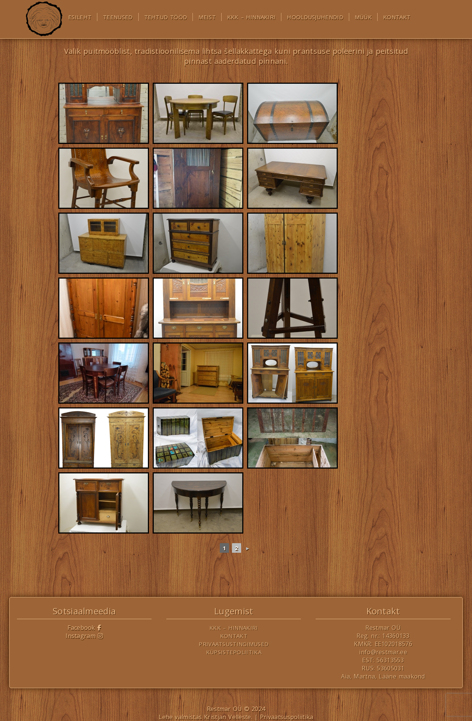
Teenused (117, 17)
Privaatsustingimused (233, 644)
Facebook (84, 628)
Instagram (84, 636)
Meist (207, 17)
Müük (363, 17)
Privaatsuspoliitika (286, 717)
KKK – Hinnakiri (251, 17)
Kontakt (396, 17)
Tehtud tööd (165, 17)
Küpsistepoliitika (233, 652)
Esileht (79, 17)
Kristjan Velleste (227, 717)
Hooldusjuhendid (315, 17)
